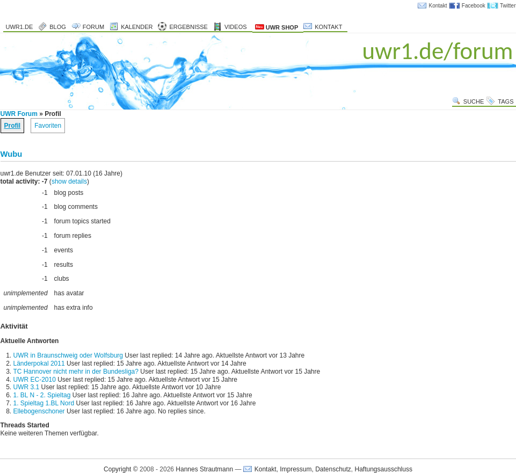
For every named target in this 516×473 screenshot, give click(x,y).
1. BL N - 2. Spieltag (42, 395)
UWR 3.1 (26, 387)
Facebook (473, 6)
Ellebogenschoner (39, 411)
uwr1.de (19, 27)
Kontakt (438, 6)
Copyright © (121, 469)
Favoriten (47, 125)
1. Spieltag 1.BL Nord (44, 403)
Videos (235, 27)
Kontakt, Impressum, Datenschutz (303, 469)
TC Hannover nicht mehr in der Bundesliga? (76, 371)
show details (69, 181)
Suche (473, 101)
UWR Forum (19, 114)
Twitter (507, 6)
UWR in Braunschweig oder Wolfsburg (68, 355)
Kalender (136, 27)
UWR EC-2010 (34, 379)
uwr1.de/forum (437, 51)
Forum (93, 27)
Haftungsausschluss (383, 469)
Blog (57, 27)
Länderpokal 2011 (39, 363)
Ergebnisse (188, 27)
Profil (12, 125)
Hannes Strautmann (204, 469)
